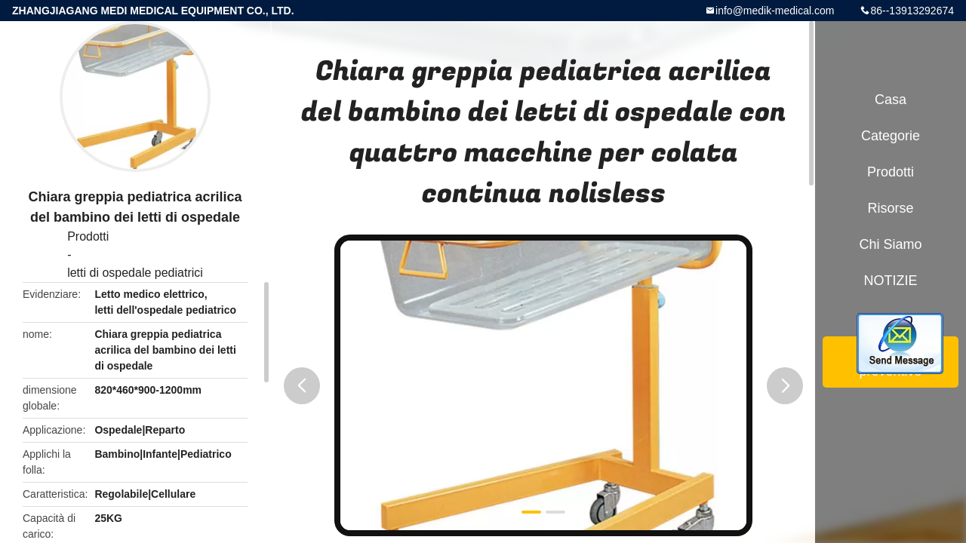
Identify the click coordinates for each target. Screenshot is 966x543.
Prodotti (88, 236)
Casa (890, 99)
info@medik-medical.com (774, 11)
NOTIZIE (891, 280)
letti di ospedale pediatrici (135, 272)
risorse (890, 208)
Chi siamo (890, 244)
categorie (890, 135)
